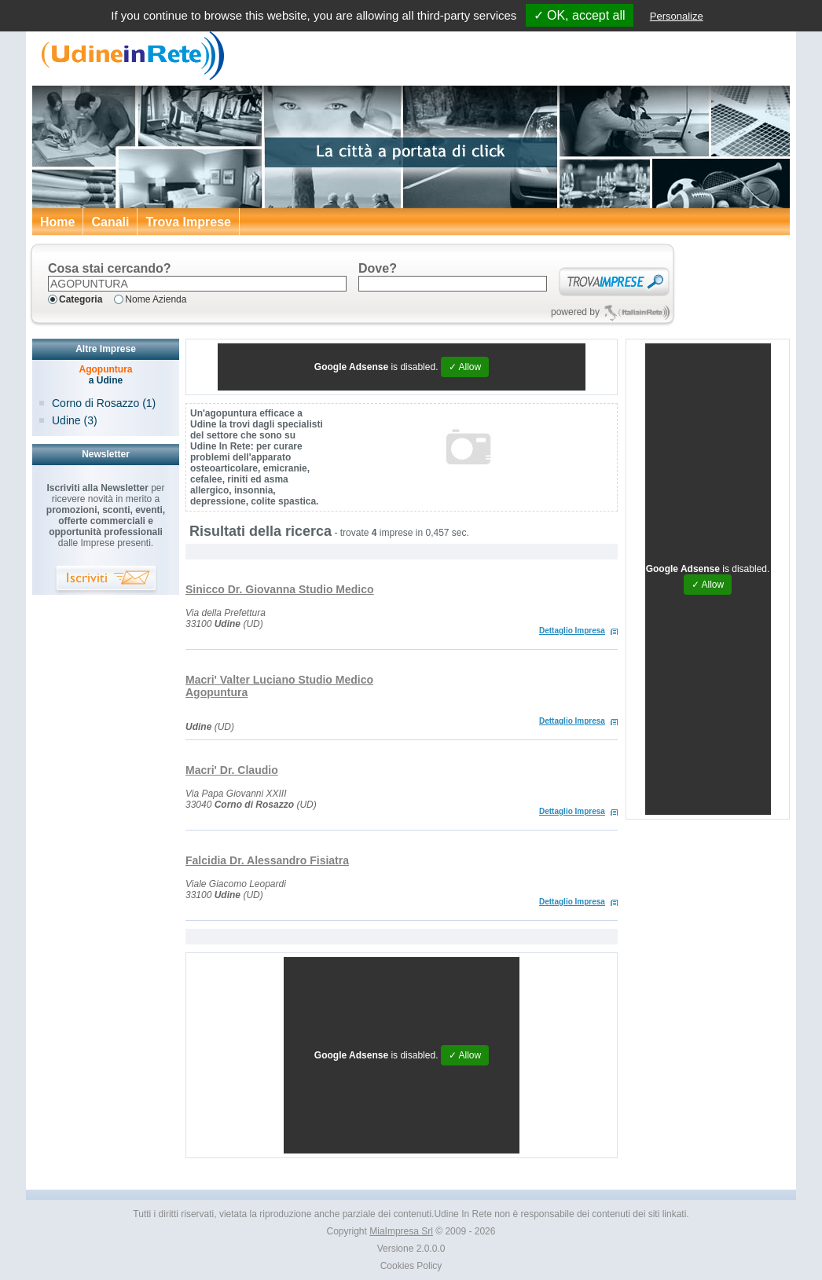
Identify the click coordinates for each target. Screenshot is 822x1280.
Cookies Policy (411, 1265)
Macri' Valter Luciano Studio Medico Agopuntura (279, 686)
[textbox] (197, 284)
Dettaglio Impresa (572, 630)
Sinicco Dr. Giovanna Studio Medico (279, 589)
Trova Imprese (188, 222)
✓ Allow (465, 366)
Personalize (676, 16)
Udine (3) (74, 420)
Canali (110, 222)
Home (57, 222)
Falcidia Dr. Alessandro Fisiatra (267, 860)
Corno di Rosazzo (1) (104, 403)
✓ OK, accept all (580, 15)
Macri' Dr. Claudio (231, 770)
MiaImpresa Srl (401, 1231)
